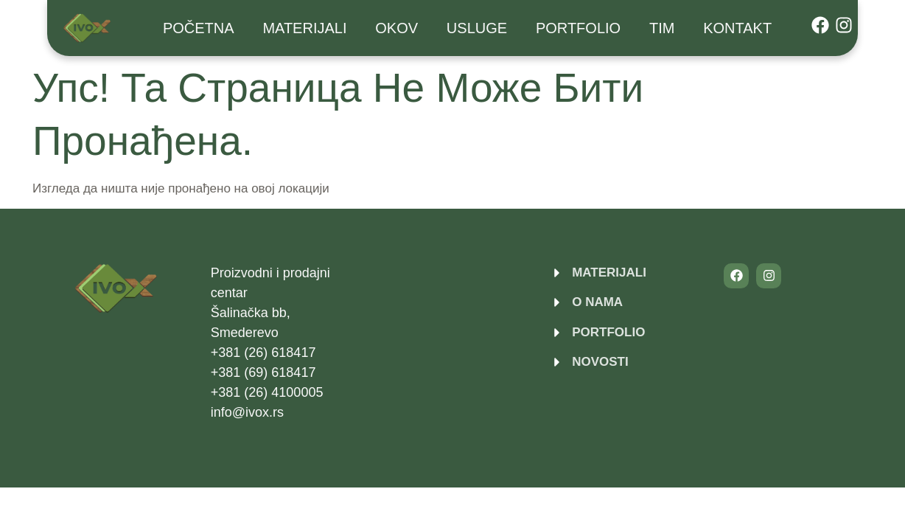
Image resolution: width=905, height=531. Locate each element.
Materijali (304, 28)
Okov (396, 28)
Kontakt (737, 28)
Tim (661, 28)
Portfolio (578, 28)
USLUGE (477, 28)
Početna (198, 28)
